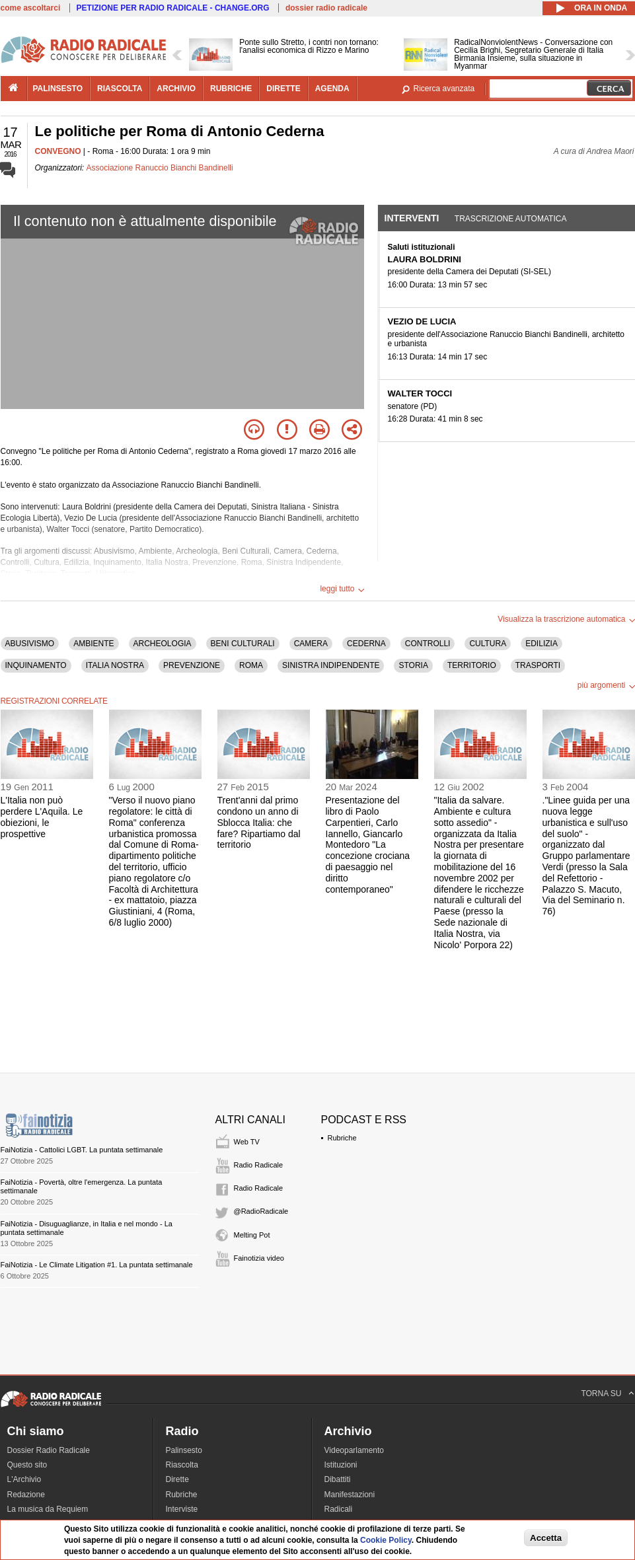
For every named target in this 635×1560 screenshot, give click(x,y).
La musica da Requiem (48, 1509)
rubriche (231, 88)
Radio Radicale (258, 1165)
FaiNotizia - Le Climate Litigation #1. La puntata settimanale (97, 1265)
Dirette (177, 1479)
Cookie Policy (386, 1540)
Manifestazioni (349, 1494)
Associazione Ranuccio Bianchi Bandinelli (160, 167)
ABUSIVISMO (30, 643)
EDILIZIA (541, 643)
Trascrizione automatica (511, 218)
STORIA (413, 665)
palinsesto (58, 88)
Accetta (546, 1538)
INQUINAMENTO (36, 665)
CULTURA (487, 643)
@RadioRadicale (261, 1211)
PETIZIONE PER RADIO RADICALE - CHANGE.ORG (173, 8)
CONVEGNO (58, 151)
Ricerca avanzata (444, 88)
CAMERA (311, 643)
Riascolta (182, 1464)
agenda (332, 88)
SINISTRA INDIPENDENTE (330, 665)
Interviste (182, 1509)
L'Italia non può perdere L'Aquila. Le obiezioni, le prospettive (42, 816)
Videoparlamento (354, 1450)
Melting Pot (252, 1235)
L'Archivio (24, 1479)
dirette (283, 88)
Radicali (338, 1509)
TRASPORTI (537, 665)
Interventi (412, 218)
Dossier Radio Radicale (48, 1450)
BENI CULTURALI (243, 643)
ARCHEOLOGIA (162, 643)
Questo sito (27, 1464)
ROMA (251, 665)
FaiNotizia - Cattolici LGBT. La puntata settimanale (82, 1150)
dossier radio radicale (326, 8)
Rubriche (342, 1138)
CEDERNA (366, 643)
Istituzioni (340, 1464)
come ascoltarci (31, 8)
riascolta (119, 88)
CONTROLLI (428, 643)
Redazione (26, 1494)
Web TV (247, 1142)
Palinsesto (184, 1450)
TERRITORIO (471, 665)
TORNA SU (601, 1393)
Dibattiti (337, 1479)
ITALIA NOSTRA (115, 665)
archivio (176, 88)
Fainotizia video (259, 1258)
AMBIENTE (93, 643)
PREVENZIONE (191, 665)
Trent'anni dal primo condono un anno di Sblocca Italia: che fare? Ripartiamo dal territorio (259, 822)
